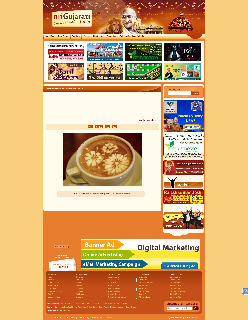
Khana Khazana (113, 277)
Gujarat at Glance (176, 297)
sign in (105, 194)
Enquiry (88, 303)
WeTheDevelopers (191, 318)
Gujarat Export (92, 307)
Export (86, 36)
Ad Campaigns (144, 288)
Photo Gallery (53, 89)
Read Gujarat (174, 280)
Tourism (76, 36)
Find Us (50, 294)
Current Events (52, 310)
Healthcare (98, 36)
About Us (51, 280)
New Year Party (64, 310)
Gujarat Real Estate (79, 307)
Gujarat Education (132, 307)
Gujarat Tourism (104, 307)
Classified (49, 36)
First (90, 127)
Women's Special (113, 288)
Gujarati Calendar (176, 288)
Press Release (53, 285)
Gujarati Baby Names (114, 294)
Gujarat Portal (52, 307)
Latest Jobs (143, 277)
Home (50, 277)
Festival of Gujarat (176, 285)
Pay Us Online (121, 303)
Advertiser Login (144, 297)
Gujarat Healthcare (117, 307)
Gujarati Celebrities (114, 291)
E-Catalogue (143, 285)
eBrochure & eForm (55, 291)
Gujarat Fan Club (54, 297)
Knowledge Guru (113, 280)
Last (114, 127)
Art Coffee (66, 89)
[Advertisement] (102, 110)
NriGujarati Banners (146, 283)
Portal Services (53, 283)
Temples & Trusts (113, 285)
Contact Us (95, 303)
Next (107, 127)
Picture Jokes (143, 280)
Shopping (79, 297)
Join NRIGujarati (78, 194)
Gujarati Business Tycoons (116, 297)
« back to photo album (146, 120)
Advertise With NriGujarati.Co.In (72, 303)
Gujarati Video (175, 283)
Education (111, 36)
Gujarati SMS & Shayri (178, 291)
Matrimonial (80, 294)
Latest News (111, 283)
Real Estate (63, 36)
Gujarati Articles (175, 294)
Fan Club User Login (108, 303)
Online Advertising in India (132, 36)
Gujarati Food (143, 294)
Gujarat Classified (64, 307)
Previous (99, 127)
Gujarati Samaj (175, 277)
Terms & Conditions (107, 318)
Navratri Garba (144, 291)
